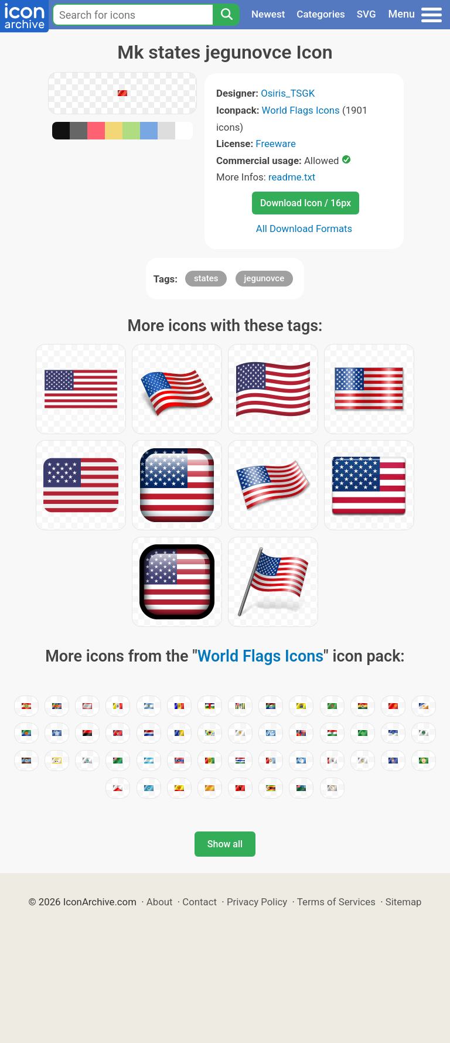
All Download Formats (304, 228)
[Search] (226, 15)
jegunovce (264, 278)
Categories (320, 14)
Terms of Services (336, 902)
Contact (199, 902)
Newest (268, 14)
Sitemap (404, 902)
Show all (225, 844)
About (159, 902)
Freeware (275, 143)
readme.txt (291, 177)
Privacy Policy (257, 902)
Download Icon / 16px (305, 203)
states (206, 278)
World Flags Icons (301, 110)
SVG (366, 14)
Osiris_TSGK (288, 93)
